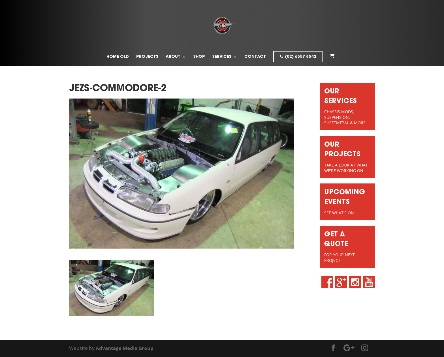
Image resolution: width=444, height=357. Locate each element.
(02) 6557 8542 (300, 57)
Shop (199, 57)
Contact (255, 57)
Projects (147, 57)
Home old (117, 57)
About (173, 57)
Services (221, 57)
